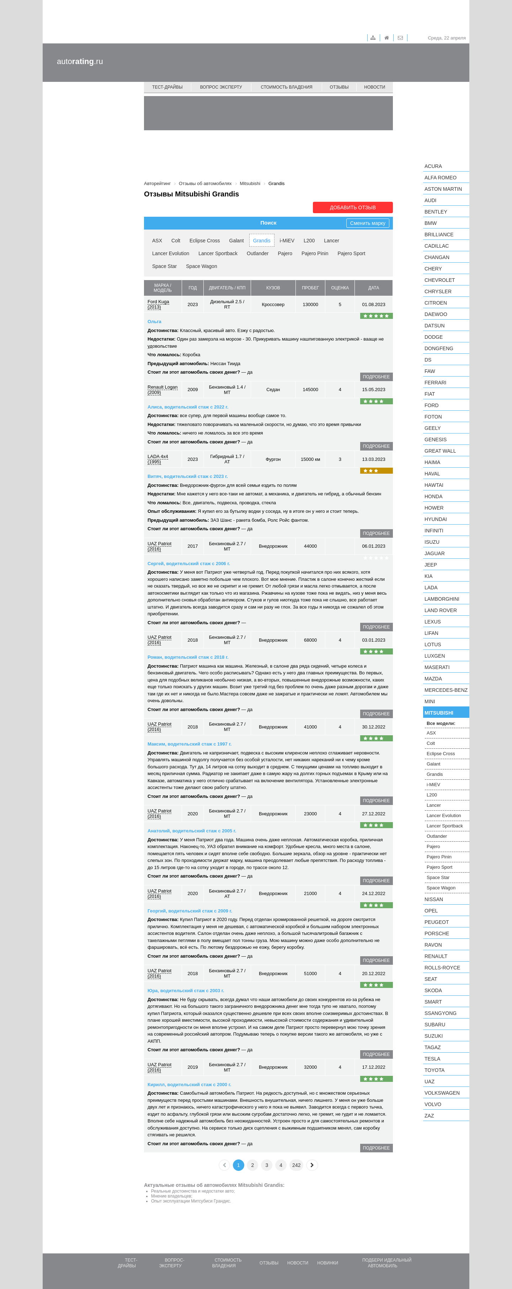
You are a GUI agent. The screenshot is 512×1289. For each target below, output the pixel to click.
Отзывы (339, 87)
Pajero (285, 253)
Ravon (433, 945)
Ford (432, 405)
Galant (236, 240)
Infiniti (434, 530)
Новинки (327, 1263)
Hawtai (434, 485)
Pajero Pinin (315, 253)
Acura (433, 166)
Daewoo (436, 314)
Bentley (436, 212)
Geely (433, 428)
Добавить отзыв (353, 207)
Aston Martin (443, 189)
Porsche (437, 933)
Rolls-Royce (442, 967)
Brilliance (439, 234)
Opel (431, 911)
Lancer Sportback (218, 253)
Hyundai (436, 519)
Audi (430, 200)
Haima (432, 462)
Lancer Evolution (170, 253)
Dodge (434, 337)
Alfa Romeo (441, 177)
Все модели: (441, 723)
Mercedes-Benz (446, 690)
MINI (430, 701)
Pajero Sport (351, 253)
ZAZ (429, 1116)
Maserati (437, 667)
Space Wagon (201, 266)
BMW (431, 223)
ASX (157, 240)
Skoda (433, 990)
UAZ (429, 1081)
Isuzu (432, 542)
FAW (430, 371)
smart (433, 1002)
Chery (433, 269)
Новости (374, 87)
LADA (431, 587)
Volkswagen (442, 1093)
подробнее (376, 376)
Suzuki (434, 1036)
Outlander (257, 253)
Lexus (433, 622)
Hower (434, 508)
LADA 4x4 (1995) (158, 459)
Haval (432, 474)
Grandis (262, 240)
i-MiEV (287, 240)
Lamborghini (442, 599)
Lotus (433, 644)
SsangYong (441, 1013)
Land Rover (441, 610)
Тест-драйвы (167, 87)
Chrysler (438, 291)
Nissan (434, 899)
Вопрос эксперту (221, 87)
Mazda (433, 679)
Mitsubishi (439, 713)
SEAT (431, 979)
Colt (175, 240)
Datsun (435, 325)
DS (428, 360)
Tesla (432, 1059)
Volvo (433, 1104)
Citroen (436, 303)
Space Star (164, 266)
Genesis (436, 439)
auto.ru (80, 61)
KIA (429, 576)
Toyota (434, 1070)
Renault (436, 956)
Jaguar (435, 553)
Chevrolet (440, 280)
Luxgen (435, 656)
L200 (309, 240)
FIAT (430, 394)
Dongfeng (439, 348)
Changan (437, 257)
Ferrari (435, 382)
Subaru (435, 1024)
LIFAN (431, 633)
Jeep (431, 565)
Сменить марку (367, 223)
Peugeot (437, 922)
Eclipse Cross (205, 240)
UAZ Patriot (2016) (159, 546)
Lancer (331, 240)
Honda (434, 496)
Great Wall (440, 451)
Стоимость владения (286, 87)
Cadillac (437, 246)
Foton (433, 417)
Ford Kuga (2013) (158, 304)
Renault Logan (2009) (163, 389)
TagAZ (433, 1047)
